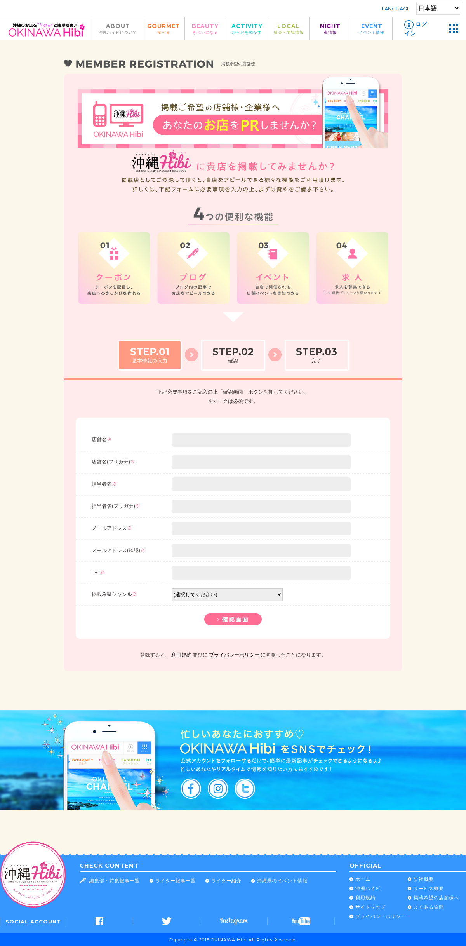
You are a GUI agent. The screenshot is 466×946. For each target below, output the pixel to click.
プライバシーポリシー (234, 655)
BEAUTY (205, 29)
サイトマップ (370, 907)
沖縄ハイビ (368, 888)
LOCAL (288, 29)
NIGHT (330, 29)
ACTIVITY (247, 29)
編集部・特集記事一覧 (114, 880)
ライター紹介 (226, 880)
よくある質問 (429, 907)
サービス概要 (429, 888)
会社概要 (424, 879)
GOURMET (163, 29)
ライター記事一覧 (175, 880)
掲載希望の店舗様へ (436, 898)
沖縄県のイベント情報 (282, 880)
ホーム (362, 879)
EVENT (371, 29)
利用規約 (181, 655)
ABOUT (118, 29)
